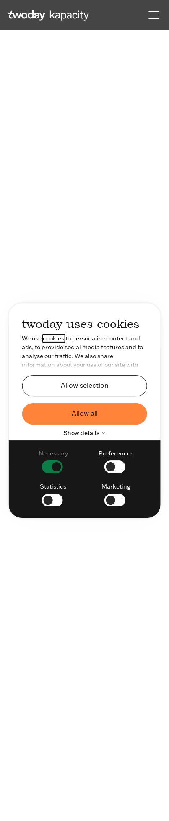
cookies (53, 338)
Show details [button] (86, 433)
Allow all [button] (85, 413)
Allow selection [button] (85, 385)
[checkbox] (53, 461)
